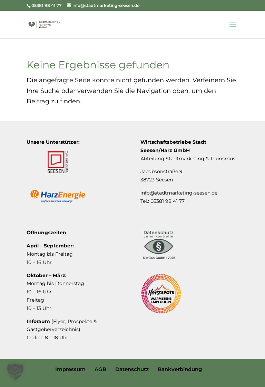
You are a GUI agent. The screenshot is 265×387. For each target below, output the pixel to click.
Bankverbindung (180, 369)
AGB (100, 369)
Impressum (70, 369)
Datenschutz (132, 369)
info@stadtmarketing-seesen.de (178, 193)
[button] (15, 372)
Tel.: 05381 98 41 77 (162, 201)
